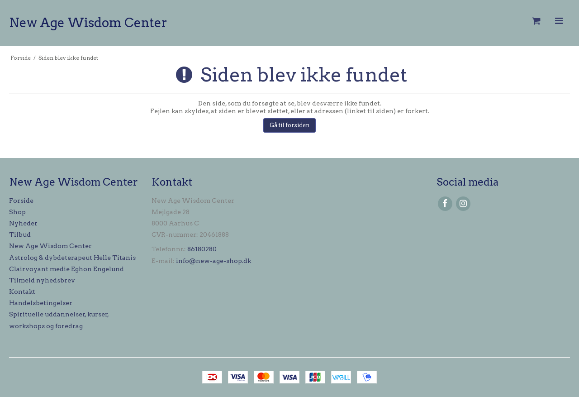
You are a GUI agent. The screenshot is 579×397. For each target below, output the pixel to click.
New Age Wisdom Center (88, 22)
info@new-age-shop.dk (213, 260)
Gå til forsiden (290, 125)
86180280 (202, 249)
